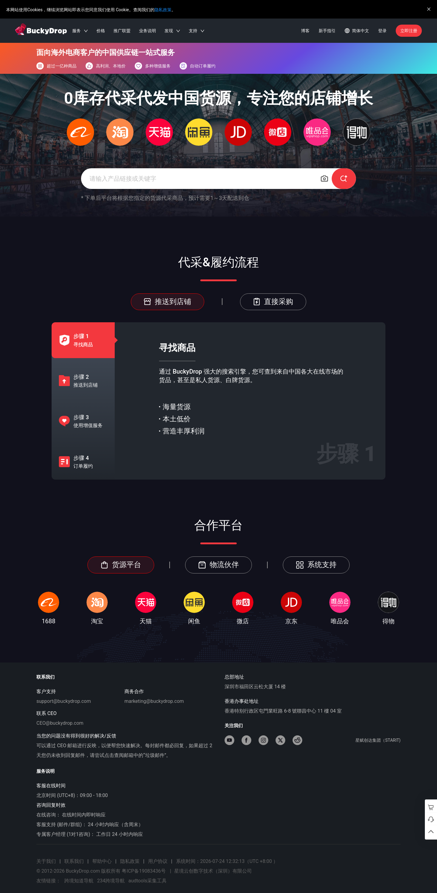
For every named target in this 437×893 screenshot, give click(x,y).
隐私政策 (162, 9)
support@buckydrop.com (63, 701)
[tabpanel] (250, 401)
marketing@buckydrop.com (154, 701)
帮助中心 (102, 861)
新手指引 (327, 30)
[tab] (78, 340)
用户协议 (158, 861)
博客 (305, 30)
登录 (382, 30)
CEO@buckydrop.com (59, 723)
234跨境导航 (111, 881)
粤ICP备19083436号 (144, 871)
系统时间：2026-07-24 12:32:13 (227, 861)
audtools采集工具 (147, 881)
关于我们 (46, 861)
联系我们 (74, 861)
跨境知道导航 (78, 881)
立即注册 (408, 30)
